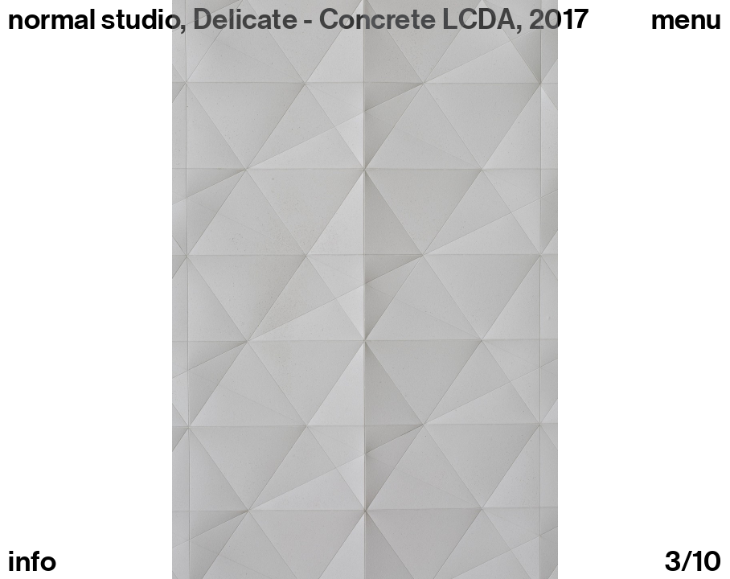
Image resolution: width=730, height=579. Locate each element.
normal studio (94, 19)
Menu (686, 19)
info (32, 561)
